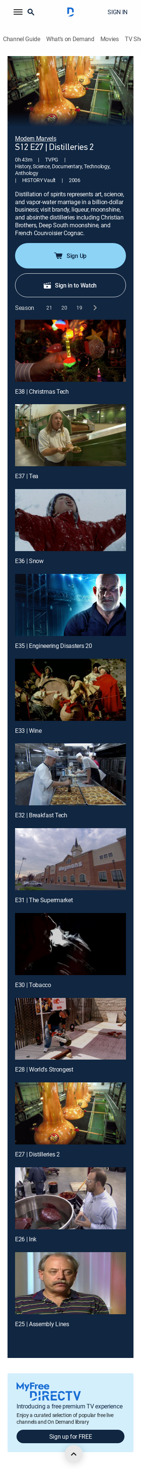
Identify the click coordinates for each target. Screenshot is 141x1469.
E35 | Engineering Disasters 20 (53, 646)
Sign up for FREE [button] (70, 1436)
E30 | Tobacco (33, 985)
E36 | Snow (29, 561)
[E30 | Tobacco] (70, 944)
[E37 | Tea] (70, 435)
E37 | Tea (26, 476)
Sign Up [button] (69, 256)
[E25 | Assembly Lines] (70, 1283)
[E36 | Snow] (70, 520)
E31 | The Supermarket (44, 900)
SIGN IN (117, 12)
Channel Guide (21, 39)
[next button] (94, 308)
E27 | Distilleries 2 (37, 1154)
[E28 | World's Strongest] (70, 1029)
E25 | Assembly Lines (42, 1324)
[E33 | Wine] (70, 690)
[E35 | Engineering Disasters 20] (70, 605)
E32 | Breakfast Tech (41, 815)
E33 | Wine (28, 730)
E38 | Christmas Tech (42, 391)
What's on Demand (70, 39)
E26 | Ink (25, 1239)
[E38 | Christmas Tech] (70, 351)
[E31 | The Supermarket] (70, 859)
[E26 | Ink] (70, 1198)
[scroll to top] (74, 1454)
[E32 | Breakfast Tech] (70, 774)
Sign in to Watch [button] (70, 285)
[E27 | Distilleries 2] (70, 1113)
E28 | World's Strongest (44, 1069)
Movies (109, 39)
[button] (18, 11)
